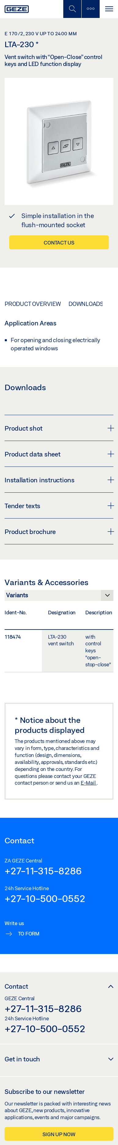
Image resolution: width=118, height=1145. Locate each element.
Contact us (59, 242)
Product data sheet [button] (59, 454)
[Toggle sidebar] (90, 9)
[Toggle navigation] (109, 9)
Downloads (86, 303)
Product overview (33, 303)
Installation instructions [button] (59, 480)
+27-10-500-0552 (45, 898)
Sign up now (58, 1134)
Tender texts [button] (59, 505)
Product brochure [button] (59, 531)
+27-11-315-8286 (43, 870)
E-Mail (89, 783)
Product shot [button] (59, 428)
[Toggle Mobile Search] (72, 9)
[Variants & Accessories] (59, 597)
